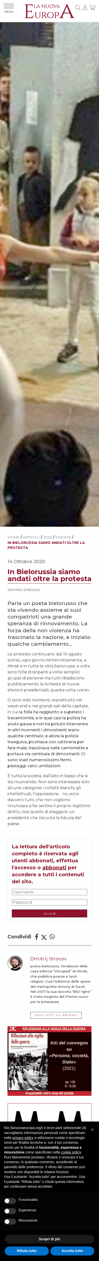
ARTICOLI (31, 537)
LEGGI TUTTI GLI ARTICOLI (56, 1015)
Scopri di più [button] (49, 1239)
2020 (47, 537)
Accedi (49, 913)
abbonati (54, 868)
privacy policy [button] (22, 1138)
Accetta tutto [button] (72, 1251)
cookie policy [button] (71, 1152)
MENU (9, 8)
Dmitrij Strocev (24, 590)
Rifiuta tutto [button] (27, 1251)
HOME (14, 537)
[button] (92, 1130)
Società (63, 537)
